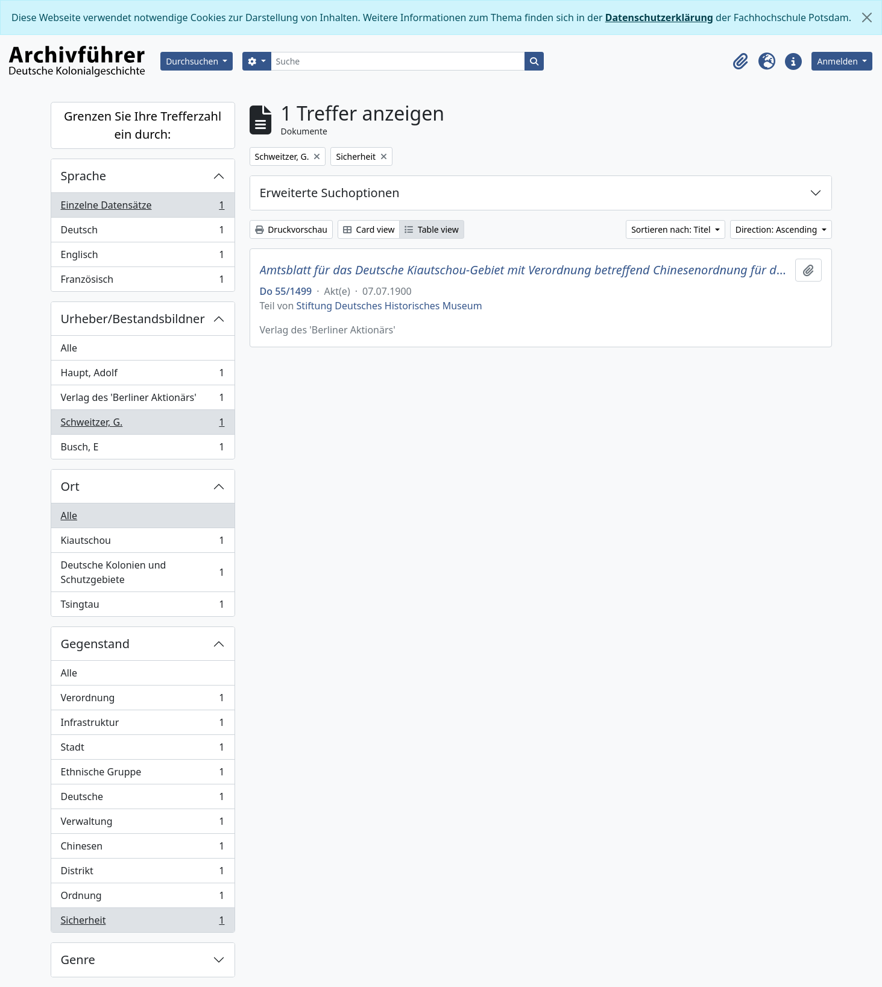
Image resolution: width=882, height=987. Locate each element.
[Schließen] (866, 17)
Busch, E (142, 449)
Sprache (84, 176)
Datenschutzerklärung (659, 17)
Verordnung (142, 700)
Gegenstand (95, 643)
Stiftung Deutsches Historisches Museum (389, 305)
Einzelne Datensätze (142, 208)
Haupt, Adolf (142, 375)
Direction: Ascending (777, 229)
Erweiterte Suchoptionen (330, 192)
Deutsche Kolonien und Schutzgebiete (142, 572)
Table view (431, 229)
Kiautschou (142, 543)
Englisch (142, 257)
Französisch (142, 281)
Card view (368, 229)
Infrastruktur (142, 725)
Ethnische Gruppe (142, 774)
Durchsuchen (193, 61)
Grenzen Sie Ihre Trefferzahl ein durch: (142, 125)
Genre (78, 959)
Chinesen (142, 849)
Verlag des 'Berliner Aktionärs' (142, 400)
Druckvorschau (291, 229)
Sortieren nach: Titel (672, 229)
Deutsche (142, 799)
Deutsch (142, 232)
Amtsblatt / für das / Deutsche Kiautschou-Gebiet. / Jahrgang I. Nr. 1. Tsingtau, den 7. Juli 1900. (525, 270)
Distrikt (142, 873)
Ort (70, 486)
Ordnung (142, 898)
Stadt (142, 750)
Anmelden (838, 61)
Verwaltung (142, 824)
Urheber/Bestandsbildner (133, 319)
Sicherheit (142, 922)
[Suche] (398, 61)
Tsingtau (142, 606)
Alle (69, 348)
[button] (740, 61)
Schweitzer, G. (142, 425)
